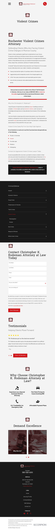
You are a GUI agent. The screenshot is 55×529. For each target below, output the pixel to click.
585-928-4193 (27, 472)
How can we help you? (13, 287)
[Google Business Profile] (24, 513)
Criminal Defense (27, 500)
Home (27, 493)
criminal (15, 108)
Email (10, 277)
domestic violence (29, 108)
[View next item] (11, 355)
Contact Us (27, 506)
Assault (12, 138)
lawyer (31, 106)
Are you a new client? (13, 282)
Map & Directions (27, 486)
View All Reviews (20, 355)
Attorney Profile (27, 496)
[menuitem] (26, 190)
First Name (11, 262)
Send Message (14, 310)
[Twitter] (30, 513)
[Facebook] (27, 513)
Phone (10, 272)
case (15, 120)
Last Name (11, 267)
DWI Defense (27, 503)
